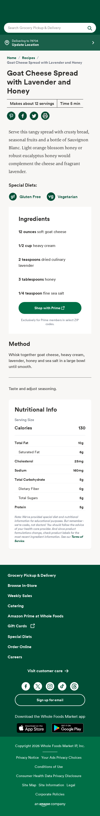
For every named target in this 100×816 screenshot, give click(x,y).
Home (11, 57)
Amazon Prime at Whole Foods (35, 616)
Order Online (19, 646)
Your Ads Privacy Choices (61, 757)
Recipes (28, 57)
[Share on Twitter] (34, 116)
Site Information (51, 785)
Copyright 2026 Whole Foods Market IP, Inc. (50, 745)
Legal (71, 785)
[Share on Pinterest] (11, 116)
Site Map (29, 785)
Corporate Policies (49, 794)
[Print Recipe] (45, 116)
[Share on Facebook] (22, 116)
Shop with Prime (49, 307)
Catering (16, 605)
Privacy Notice (27, 757)
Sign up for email (50, 699)
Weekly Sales (20, 595)
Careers (15, 657)
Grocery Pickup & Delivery (32, 575)
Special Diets (20, 636)
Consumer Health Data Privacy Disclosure (48, 775)
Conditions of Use (49, 766)
